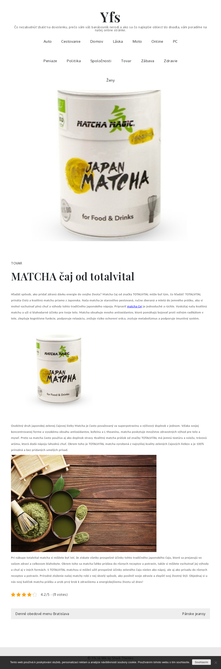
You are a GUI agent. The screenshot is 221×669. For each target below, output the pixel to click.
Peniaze (50, 61)
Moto (137, 41)
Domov (96, 41)
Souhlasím (201, 662)
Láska (118, 41)
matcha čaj (134, 306)
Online (157, 41)
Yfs (110, 16)
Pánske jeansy (194, 614)
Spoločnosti (101, 61)
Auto (48, 41)
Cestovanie (71, 41)
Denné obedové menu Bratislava (42, 614)
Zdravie (171, 61)
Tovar (126, 61)
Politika (74, 61)
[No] (215, 662)
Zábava (147, 61)
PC (175, 41)
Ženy (110, 80)
